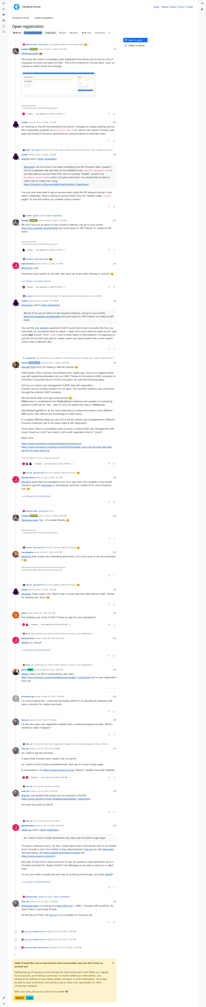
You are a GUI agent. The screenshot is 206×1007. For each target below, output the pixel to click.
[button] (3, 998)
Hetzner (47, 281)
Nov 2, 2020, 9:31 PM (53, 477)
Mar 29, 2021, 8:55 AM (54, 638)
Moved (17, 33)
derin (23, 613)
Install (190, 6)
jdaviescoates (32, 44)
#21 (114, 49)
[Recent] (3, 9)
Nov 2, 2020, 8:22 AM (56, 49)
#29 (114, 516)
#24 (114, 220)
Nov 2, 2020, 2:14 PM (46, 122)
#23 (114, 154)
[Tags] (3, 15)
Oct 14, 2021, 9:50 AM (47, 791)
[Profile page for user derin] (15, 615)
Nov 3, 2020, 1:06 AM (46, 589)
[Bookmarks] (3, 26)
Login (29, 998)
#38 (114, 791)
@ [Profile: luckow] (26, 481)
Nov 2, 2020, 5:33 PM (56, 220)
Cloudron (29, 281)
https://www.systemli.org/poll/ (37, 856)
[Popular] (3, 20)
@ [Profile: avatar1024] (28, 367)
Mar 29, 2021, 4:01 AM (45, 613)
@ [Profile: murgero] (43, 44)
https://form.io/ (65, 905)
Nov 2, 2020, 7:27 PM (46, 301)
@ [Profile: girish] (25, 158)
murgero (25, 49)
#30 (114, 552)
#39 (114, 825)
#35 (114, 696)
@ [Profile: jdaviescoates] (29, 53)
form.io (53, 914)
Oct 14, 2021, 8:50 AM (47, 748)
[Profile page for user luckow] (15, 364)
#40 (114, 901)
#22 (114, 122)
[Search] (3, 32)
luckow (24, 363)
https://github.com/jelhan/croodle (62, 852)
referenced (37, 931)
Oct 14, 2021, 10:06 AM (54, 825)
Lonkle (24, 122)
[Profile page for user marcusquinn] (15, 554)
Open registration (47, 158)
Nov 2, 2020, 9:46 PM (56, 516)
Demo (173, 6)
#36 (114, 720)
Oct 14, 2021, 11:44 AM (48, 901)
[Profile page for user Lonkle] (15, 124)
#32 (114, 613)
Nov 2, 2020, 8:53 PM (59, 363)
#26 (114, 301)
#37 (114, 748)
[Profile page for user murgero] (15, 51)
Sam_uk (25, 720)
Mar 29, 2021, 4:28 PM (53, 670)
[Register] (202, 9)
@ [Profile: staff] (108, 874)
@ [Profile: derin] (25, 642)
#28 (114, 477)
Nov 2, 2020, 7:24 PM (53, 264)
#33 (114, 638)
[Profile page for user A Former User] (15, 698)
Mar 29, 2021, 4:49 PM (54, 696)
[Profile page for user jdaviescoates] (15, 265)
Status (165, 6)
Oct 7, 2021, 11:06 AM (47, 720)
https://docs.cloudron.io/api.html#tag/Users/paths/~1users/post (55, 677)
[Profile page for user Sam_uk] (15, 721)
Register (20, 998)
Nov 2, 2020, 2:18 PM (46, 154)
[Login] (202, 3)
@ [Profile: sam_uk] (26, 829)
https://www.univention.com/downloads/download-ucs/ (51, 443)
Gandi (39, 281)
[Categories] (3, 3)
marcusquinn (27, 552)
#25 (114, 264)
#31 (114, 589)
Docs (182, 6)
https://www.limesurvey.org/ (58, 770)
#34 (114, 670)
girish (28, 150)
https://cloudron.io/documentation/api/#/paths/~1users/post (56, 184)
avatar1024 (30, 358)
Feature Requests (32, 33)
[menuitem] (202, 3)
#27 (114, 363)
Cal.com (88, 849)
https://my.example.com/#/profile (39, 228)
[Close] (112, 963)
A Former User (28, 696)
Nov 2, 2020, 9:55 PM (52, 552)
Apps (156, 6)
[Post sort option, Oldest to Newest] (135, 45)
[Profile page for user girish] (15, 671)
